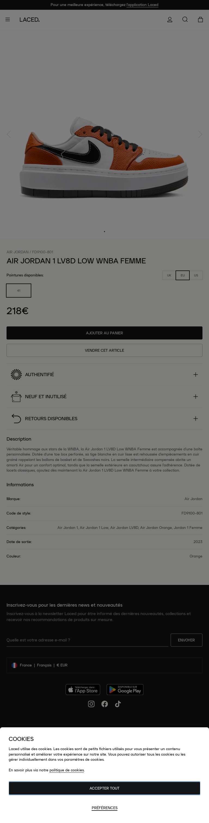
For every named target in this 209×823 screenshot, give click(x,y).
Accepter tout (104, 788)
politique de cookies (67, 770)
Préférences (105, 807)
